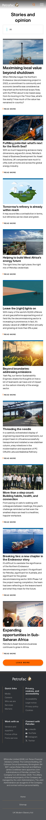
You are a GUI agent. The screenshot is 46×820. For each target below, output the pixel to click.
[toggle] (42, 4)
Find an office (11, 734)
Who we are (10, 701)
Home (23, 796)
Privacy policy (32, 706)
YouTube (32, 733)
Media (7, 693)
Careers (8, 697)
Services (9, 705)
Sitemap (23, 804)
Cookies (29, 710)
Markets (8, 708)
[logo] (10, 4)
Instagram (32, 736)
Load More (23, 662)
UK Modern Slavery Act (23, 812)
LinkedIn (32, 729)
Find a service (11, 738)
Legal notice (31, 702)
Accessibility (31, 698)
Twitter (31, 740)
